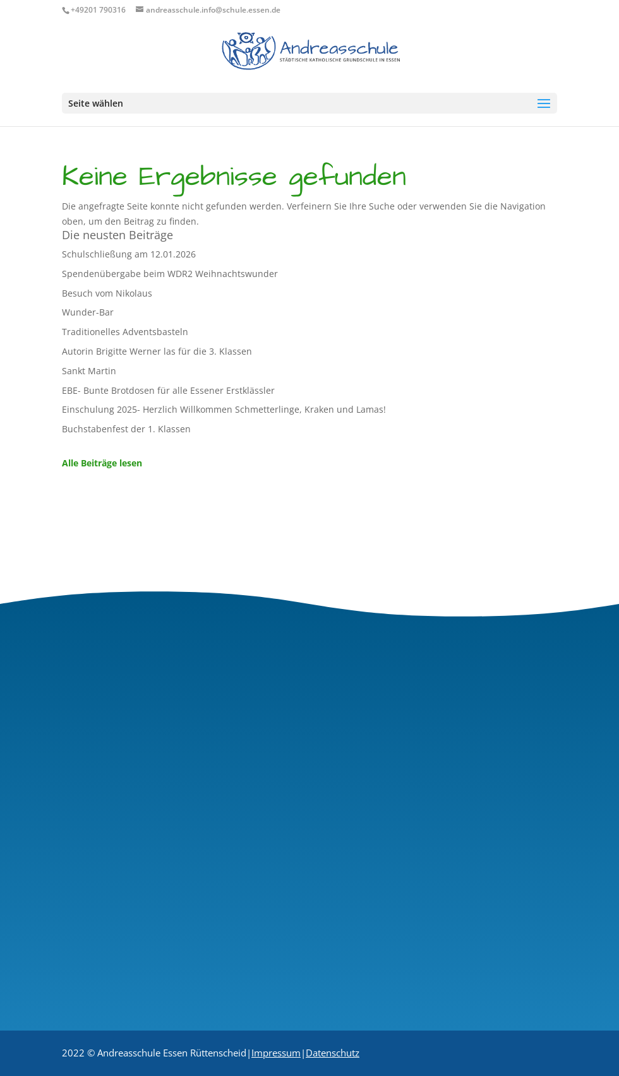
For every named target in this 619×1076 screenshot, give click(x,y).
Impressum (276, 1052)
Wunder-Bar (88, 312)
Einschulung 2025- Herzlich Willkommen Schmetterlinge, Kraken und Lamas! (224, 409)
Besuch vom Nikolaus (107, 293)
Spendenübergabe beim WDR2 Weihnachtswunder (170, 274)
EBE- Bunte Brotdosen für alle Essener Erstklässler (168, 390)
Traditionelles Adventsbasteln (125, 332)
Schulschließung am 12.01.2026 (129, 254)
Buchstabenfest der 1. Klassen (126, 429)
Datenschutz (332, 1052)
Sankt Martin (89, 371)
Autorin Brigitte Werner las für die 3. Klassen (157, 351)
